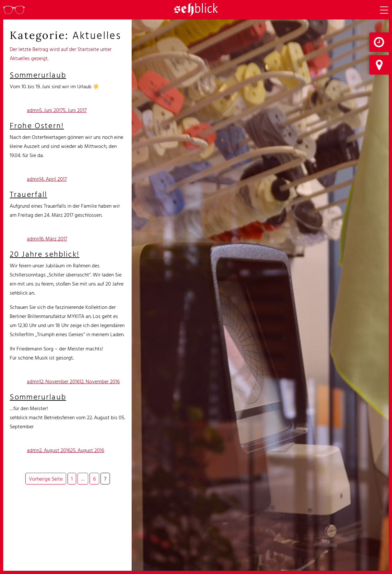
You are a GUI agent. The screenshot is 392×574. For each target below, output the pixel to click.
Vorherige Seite (46, 478)
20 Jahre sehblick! (44, 254)
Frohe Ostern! (37, 125)
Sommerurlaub (38, 74)
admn (33, 110)
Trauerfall (28, 194)
